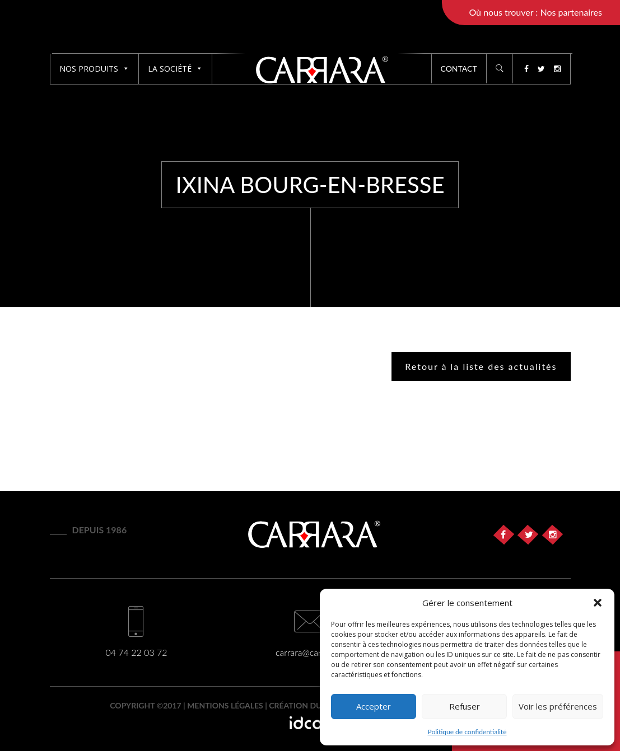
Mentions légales (225, 705)
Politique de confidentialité (467, 731)
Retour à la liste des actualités (481, 366)
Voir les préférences (558, 706)
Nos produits (94, 68)
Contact (459, 68)
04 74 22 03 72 (136, 652)
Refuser (464, 706)
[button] (597, 602)
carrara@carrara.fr (310, 652)
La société (175, 68)
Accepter (373, 706)
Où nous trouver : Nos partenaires (535, 12)
